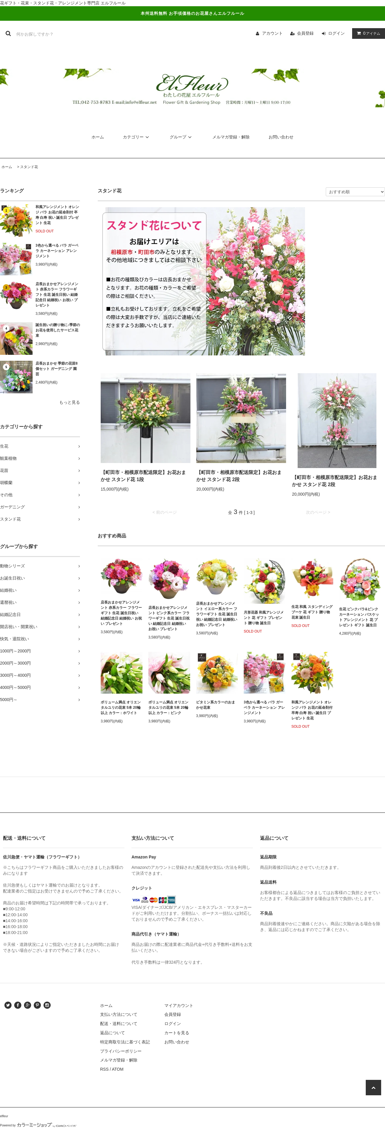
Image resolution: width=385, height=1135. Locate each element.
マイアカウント (178, 1005)
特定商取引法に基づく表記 (125, 1042)
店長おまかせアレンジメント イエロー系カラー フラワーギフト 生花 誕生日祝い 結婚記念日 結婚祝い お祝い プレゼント (216, 614)
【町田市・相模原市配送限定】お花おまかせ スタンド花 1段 (143, 476)
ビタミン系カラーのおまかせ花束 (215, 705)
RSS (104, 1069)
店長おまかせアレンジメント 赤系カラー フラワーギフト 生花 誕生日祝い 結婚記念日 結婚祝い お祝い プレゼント (57, 294)
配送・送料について (118, 1023)
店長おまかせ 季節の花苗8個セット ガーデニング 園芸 (57, 368)
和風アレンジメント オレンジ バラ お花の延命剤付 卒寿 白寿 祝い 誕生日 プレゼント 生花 (57, 215)
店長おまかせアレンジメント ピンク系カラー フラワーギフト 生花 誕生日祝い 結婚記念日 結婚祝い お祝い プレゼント (169, 618)
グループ (181, 137)
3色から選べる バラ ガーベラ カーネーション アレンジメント (57, 250)
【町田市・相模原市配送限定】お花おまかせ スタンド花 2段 (239, 476)
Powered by (38, 1125)
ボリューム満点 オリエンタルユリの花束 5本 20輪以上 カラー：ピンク (168, 707)
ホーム (98, 137)
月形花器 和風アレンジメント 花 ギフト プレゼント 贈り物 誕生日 (264, 617)
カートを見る (176, 1032)
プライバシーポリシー (121, 1051)
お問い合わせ (281, 137)
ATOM (117, 1069)
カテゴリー (137, 137)
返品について (112, 1032)
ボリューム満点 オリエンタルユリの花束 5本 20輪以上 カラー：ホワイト (121, 707)
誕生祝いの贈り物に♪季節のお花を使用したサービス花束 (58, 330)
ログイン (336, 33)
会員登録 (305, 33)
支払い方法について (118, 1014)
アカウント (272, 33)
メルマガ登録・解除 (231, 137)
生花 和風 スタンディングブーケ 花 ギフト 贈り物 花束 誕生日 (312, 612)
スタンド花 (29, 167)
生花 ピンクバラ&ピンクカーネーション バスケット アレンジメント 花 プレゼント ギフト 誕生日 (359, 617)
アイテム (367, 33)
